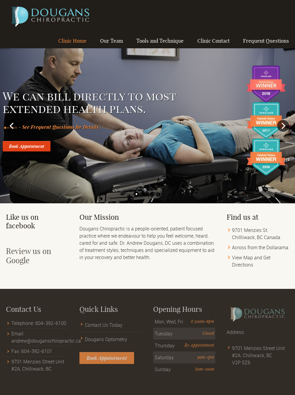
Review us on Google (28, 259)
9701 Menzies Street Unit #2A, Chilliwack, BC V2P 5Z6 (258, 358)
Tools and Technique (160, 41)
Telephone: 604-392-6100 (38, 326)
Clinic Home (72, 41)
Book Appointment (26, 146)
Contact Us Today (103, 328)
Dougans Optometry (106, 342)
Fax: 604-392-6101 (31, 354)
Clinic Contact (213, 41)
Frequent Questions (266, 41)
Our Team (111, 41)
